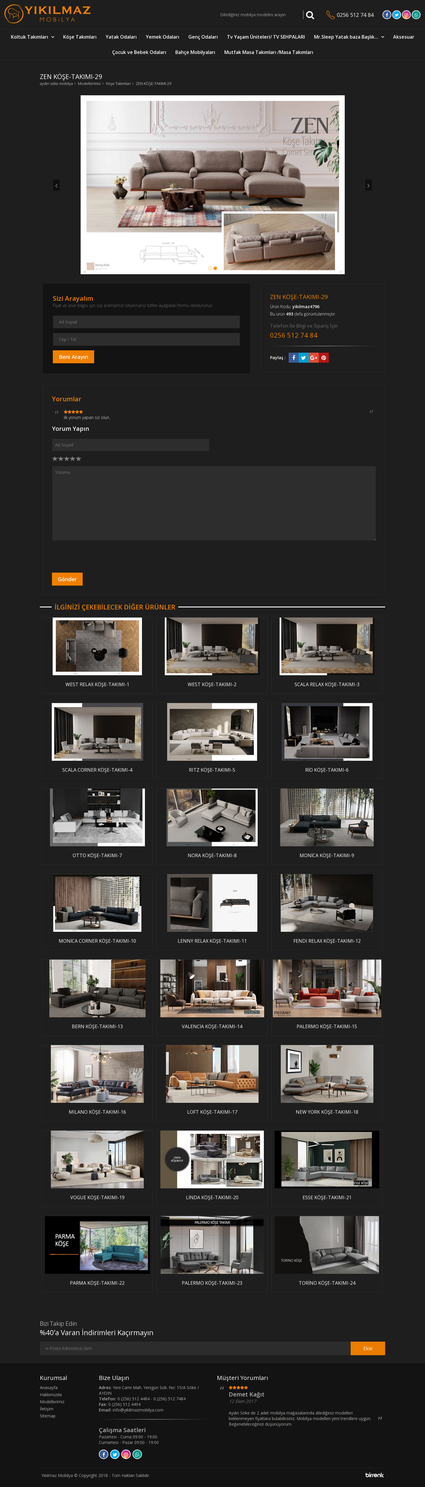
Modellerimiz (89, 83)
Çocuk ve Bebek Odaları (139, 52)
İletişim (46, 1409)
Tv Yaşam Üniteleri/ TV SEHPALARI (266, 37)
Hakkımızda (51, 1394)
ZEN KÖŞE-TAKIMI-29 (153, 83)
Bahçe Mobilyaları (195, 52)
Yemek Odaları (162, 37)
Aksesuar (403, 37)
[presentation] (97, 556)
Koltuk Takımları (29, 37)
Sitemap (47, 1416)
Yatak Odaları (121, 37)
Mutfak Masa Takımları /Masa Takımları (268, 52)
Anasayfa (49, 1387)
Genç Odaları (203, 37)
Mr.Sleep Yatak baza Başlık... (346, 37)
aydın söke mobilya (56, 83)
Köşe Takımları (80, 37)
